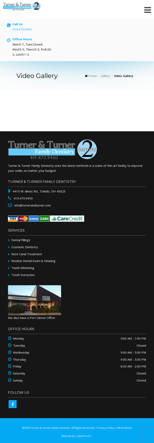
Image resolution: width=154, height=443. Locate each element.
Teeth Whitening (22, 268)
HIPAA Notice (124, 428)
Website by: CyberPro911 (76, 436)
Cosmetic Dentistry (24, 247)
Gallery (105, 76)
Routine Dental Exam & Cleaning (33, 261)
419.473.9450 (22, 29)
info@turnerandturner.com (32, 205)
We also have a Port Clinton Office (31, 318)
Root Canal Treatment (26, 254)
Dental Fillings (20, 240)
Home (92, 76)
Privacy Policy (106, 428)
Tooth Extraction (23, 275)
